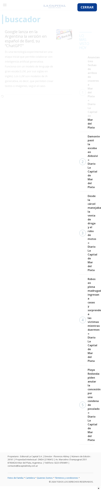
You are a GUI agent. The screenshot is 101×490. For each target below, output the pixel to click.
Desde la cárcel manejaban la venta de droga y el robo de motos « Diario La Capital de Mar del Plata (86, 233)
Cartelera (30, 477)
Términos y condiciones (66, 477)
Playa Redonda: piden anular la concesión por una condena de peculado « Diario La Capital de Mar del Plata (86, 405)
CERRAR (87, 7)
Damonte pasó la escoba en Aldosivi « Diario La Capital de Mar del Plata (86, 162)
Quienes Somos (45, 477)
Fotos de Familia (15, 477)
